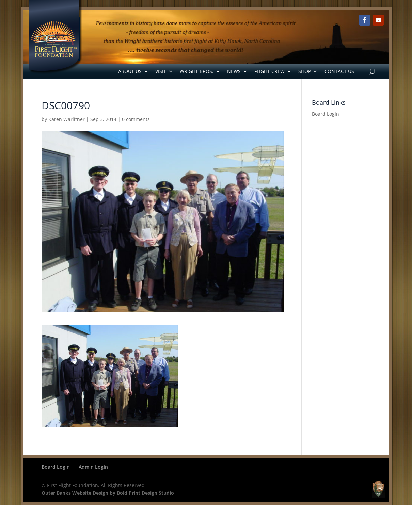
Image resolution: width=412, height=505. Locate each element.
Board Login (325, 114)
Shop (304, 71)
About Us (130, 71)
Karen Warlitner (66, 119)
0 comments (136, 119)
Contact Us (339, 71)
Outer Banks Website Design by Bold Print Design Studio (108, 493)
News (234, 71)
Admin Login (93, 466)
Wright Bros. (196, 71)
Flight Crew (269, 71)
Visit (160, 71)
